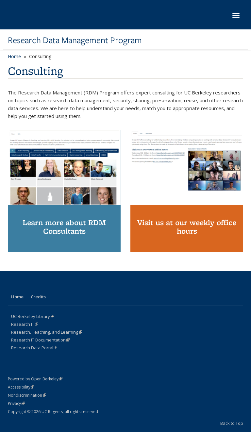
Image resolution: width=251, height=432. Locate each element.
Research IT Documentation (40, 340)
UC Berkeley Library (32, 316)
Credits (38, 297)
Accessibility (21, 387)
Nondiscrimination (27, 395)
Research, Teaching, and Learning (46, 332)
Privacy (16, 403)
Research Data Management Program (75, 40)
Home (14, 56)
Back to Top (231, 423)
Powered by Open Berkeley (35, 379)
